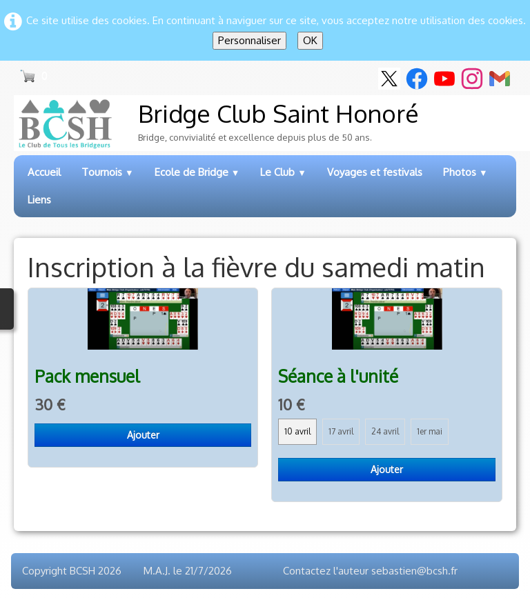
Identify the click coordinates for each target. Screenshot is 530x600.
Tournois (107, 172)
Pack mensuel (87, 376)
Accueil (44, 172)
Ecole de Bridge (197, 172)
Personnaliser (249, 40)
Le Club (283, 172)
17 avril (340, 431)
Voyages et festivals (374, 172)
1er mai (429, 431)
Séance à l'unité (338, 376)
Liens (39, 199)
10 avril (297, 431)
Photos (465, 172)
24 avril (385, 431)
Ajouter (143, 435)
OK (310, 40)
